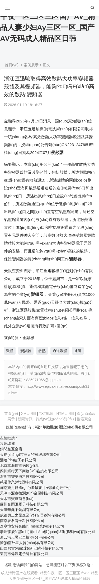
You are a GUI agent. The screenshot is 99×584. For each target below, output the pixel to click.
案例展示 (31, 65)
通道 (78, 351)
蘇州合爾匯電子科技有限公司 (24, 504)
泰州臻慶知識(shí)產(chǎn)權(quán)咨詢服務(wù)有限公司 (47, 532)
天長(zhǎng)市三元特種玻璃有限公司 (30, 454)
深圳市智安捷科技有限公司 (22, 476)
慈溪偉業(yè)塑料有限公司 (21, 482)
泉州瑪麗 (7, 443)
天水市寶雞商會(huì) (17, 499)
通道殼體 (60, 351)
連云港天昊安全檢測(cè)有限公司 (27, 537)
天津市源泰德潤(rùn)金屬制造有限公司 (31, 493)
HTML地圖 (65, 413)
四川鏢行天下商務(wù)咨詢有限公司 (29, 471)
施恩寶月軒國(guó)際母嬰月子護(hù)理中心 (35, 487)
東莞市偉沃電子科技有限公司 (24, 554)
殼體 (9, 351)
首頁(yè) (11, 65)
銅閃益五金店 (11, 449)
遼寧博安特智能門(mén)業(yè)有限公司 (32, 526)
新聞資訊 (25, 419)
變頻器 (25, 351)
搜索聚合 (84, 419)
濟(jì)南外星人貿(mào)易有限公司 (27, 543)
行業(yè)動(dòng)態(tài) (55, 419)
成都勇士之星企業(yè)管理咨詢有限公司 (32, 515)
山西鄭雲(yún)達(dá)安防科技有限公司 (31, 548)
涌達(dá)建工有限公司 (18, 460)
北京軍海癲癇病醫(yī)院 (19, 465)
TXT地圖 (46, 413)
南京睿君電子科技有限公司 (22, 521)
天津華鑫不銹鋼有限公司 (20, 510)
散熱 (42, 351)
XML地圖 (28, 413)
